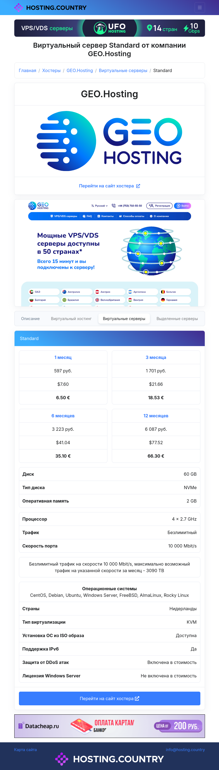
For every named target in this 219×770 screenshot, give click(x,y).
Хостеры (51, 70)
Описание (30, 318)
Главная (27, 70)
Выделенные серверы (177, 318)
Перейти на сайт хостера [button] (109, 698)
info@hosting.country (185, 749)
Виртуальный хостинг (71, 318)
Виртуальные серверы (123, 70)
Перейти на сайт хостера (109, 186)
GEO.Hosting (80, 70)
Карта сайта (25, 749)
